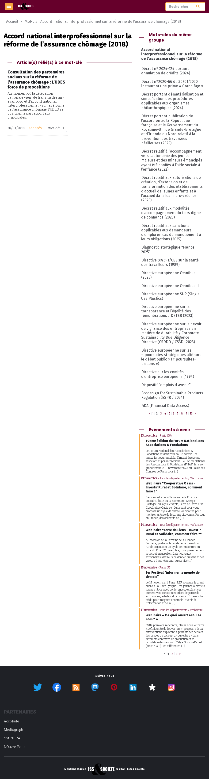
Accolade (11, 721)
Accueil (12, 21)
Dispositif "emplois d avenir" (166, 385)
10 (191, 413)
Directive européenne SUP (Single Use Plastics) (170, 296)
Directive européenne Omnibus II (170, 286)
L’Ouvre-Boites (15, 746)
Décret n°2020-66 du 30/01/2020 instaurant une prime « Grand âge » (172, 83)
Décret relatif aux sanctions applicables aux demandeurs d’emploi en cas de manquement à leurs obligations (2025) (171, 232)
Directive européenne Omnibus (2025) (168, 275)
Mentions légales (75, 769)
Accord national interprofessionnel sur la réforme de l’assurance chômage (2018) (171, 54)
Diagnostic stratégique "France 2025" (167, 249)
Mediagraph (13, 729)
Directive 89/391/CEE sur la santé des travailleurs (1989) (170, 262)
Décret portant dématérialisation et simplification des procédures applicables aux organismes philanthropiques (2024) (172, 101)
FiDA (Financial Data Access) (165, 405)
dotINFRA (12, 738)
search (198, 6)
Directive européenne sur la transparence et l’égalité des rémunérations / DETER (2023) (167, 311)
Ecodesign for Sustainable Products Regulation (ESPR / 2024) (172, 395)
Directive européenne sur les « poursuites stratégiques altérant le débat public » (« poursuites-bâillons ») (171, 357)
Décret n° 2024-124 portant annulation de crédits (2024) (165, 70)
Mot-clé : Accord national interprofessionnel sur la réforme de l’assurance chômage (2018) (103, 21)
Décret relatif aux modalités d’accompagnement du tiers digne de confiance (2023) (171, 212)
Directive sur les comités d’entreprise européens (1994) (167, 374)
